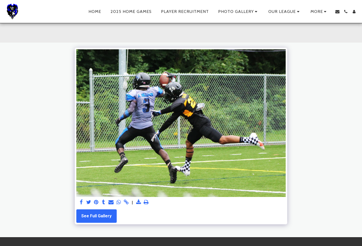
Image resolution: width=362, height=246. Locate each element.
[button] (238, 11)
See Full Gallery (96, 215)
